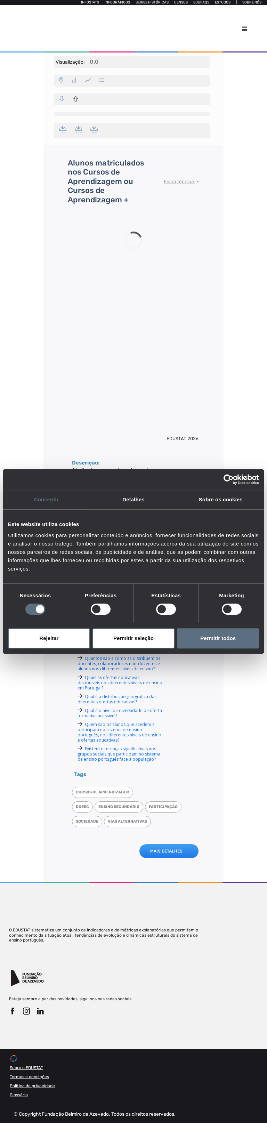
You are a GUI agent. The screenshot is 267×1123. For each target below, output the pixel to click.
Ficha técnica (179, 182)
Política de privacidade (32, 1085)
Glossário (19, 1094)
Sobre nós (251, 2)
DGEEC (82, 807)
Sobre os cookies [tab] (221, 499)
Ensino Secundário (118, 807)
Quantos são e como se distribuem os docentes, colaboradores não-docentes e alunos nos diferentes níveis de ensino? (119, 663)
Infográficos (117, 2)
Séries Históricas (152, 2)
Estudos (222, 2)
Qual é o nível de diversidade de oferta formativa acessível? (120, 713)
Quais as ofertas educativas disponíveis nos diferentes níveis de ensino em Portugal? (120, 682)
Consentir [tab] (46, 499)
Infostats (90, 2)
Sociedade (87, 821)
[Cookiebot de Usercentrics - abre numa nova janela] (228, 479)
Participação (163, 807)
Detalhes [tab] (133, 499)
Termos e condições (29, 1076)
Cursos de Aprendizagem (102, 792)
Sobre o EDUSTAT (26, 1067)
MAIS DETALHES (166, 851)
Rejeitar (48, 638)
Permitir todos (218, 638)
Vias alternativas (127, 821)
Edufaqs (201, 2)
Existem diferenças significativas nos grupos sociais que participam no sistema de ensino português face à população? (119, 754)
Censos (181, 2)
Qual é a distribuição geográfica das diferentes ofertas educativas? (117, 699)
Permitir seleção (133, 638)
